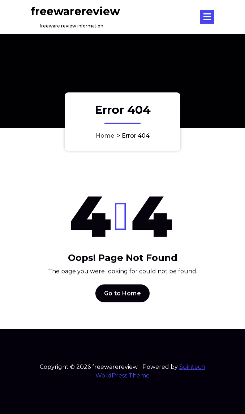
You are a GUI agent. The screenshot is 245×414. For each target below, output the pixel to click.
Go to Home (122, 296)
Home (105, 135)
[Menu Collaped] (207, 17)
